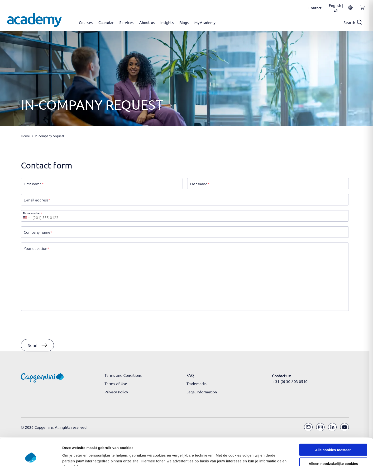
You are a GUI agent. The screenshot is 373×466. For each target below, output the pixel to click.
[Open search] (353, 22)
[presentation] (57, 325)
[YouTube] (344, 427)
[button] (37, 345)
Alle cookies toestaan (333, 359)
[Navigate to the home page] (34, 19)
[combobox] (26, 215)
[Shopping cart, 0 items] (361, 10)
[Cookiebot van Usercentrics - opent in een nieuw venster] (31, 391)
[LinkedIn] (332, 427)
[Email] (308, 427)
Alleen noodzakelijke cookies (333, 373)
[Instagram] (320, 427)
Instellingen (255, 391)
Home (25, 135)
